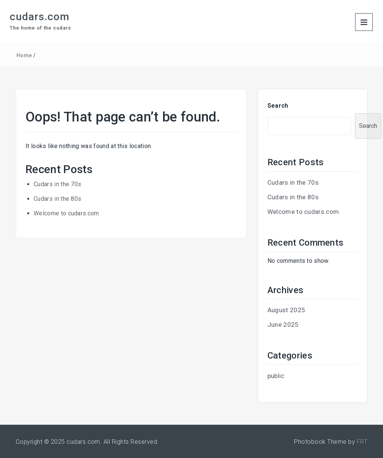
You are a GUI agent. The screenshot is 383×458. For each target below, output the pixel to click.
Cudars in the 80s (57, 198)
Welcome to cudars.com (66, 213)
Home (24, 55)
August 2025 (286, 310)
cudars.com (40, 16)
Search (277, 105)
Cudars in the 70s (57, 184)
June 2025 (283, 324)
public (276, 375)
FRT (362, 441)
